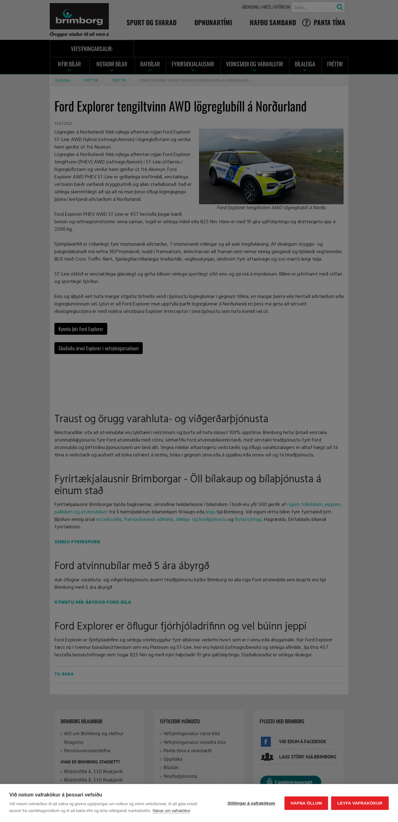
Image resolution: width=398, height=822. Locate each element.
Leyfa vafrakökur (359, 803)
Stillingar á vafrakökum (251, 803)
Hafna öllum (306, 803)
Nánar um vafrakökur (171, 810)
